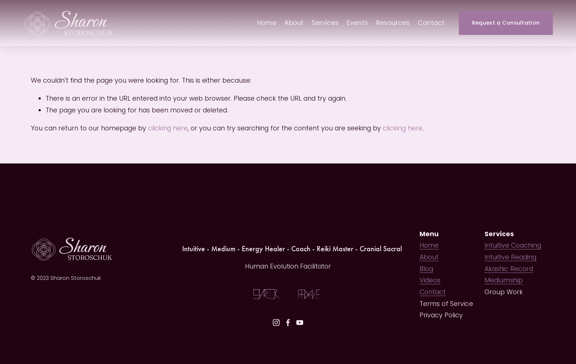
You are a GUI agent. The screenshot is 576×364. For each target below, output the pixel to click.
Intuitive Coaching (513, 245)
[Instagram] (276, 322)
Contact (431, 22)
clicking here (168, 128)
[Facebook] (288, 322)
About (293, 22)
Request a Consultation (506, 22)
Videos (430, 280)
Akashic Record (509, 268)
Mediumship (504, 280)
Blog (426, 268)
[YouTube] (299, 322)
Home (266, 22)
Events (357, 22)
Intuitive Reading (510, 257)
